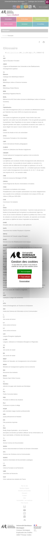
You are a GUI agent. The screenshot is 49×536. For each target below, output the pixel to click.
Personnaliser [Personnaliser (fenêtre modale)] (24, 281)
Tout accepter (24, 271)
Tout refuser (24, 277)
